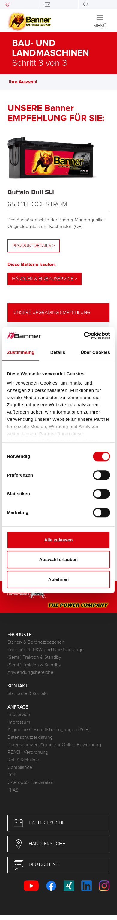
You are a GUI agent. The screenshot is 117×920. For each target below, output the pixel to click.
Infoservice (19, 715)
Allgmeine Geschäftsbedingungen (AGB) (49, 730)
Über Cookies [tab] (95, 352)
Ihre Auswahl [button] (26, 82)
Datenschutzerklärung (30, 737)
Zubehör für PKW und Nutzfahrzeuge (46, 650)
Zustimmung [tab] (20, 352)
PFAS (13, 790)
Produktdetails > (33, 246)
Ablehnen (58, 579)
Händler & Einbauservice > (44, 279)
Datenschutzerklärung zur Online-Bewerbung (54, 745)
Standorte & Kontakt (28, 693)
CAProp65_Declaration (31, 782)
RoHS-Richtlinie (23, 760)
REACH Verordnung (28, 752)
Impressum (19, 722)
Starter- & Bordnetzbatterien (36, 642)
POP (12, 775)
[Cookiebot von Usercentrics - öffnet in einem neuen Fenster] (84, 335)
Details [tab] (57, 352)
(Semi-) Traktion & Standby (34, 657)
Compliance (20, 767)
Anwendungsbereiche (30, 672)
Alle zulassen (58, 539)
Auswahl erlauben (58, 559)
